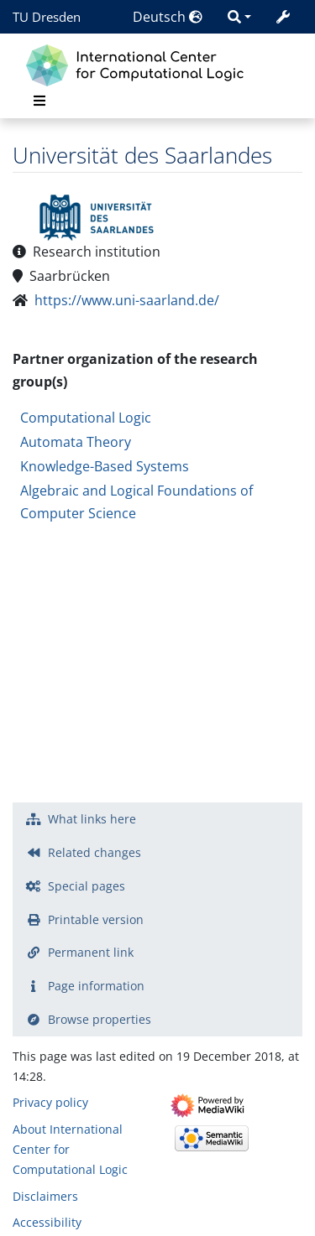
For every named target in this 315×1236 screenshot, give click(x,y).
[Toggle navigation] (39, 101)
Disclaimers (45, 1196)
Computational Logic (85, 417)
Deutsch (167, 17)
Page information (96, 986)
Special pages (86, 886)
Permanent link (91, 952)
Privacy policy (50, 1102)
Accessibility (47, 1222)
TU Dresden (47, 16)
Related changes (94, 852)
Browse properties (99, 1019)
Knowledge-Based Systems (104, 466)
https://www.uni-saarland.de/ (126, 300)
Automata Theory (75, 442)
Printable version (96, 919)
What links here (92, 819)
